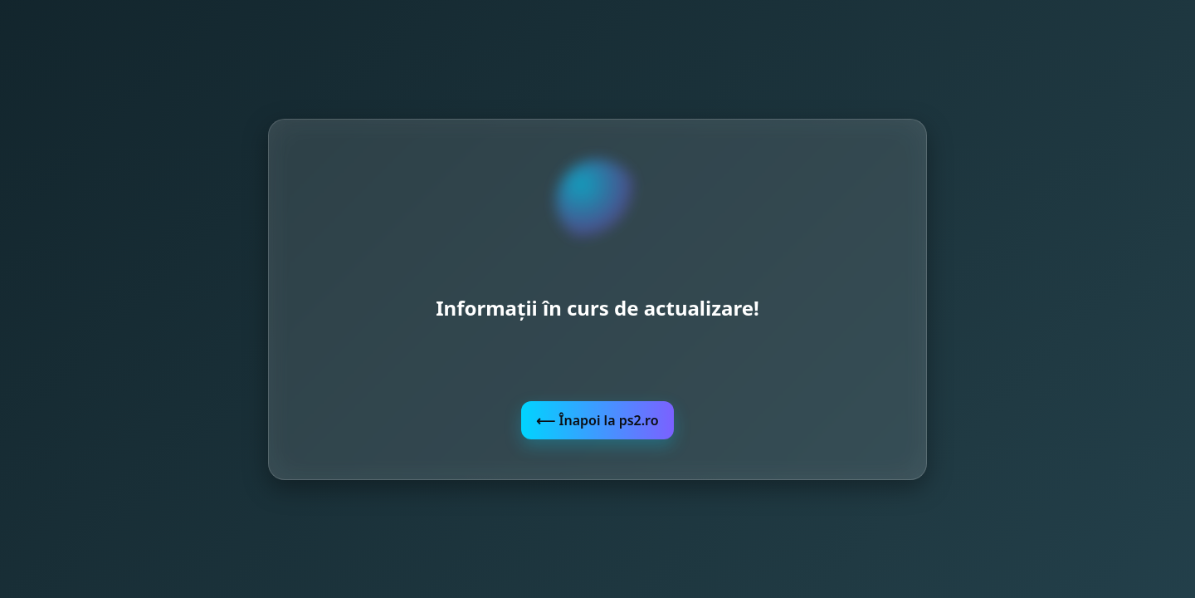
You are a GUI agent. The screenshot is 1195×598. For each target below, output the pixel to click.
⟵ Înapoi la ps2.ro (597, 420)
